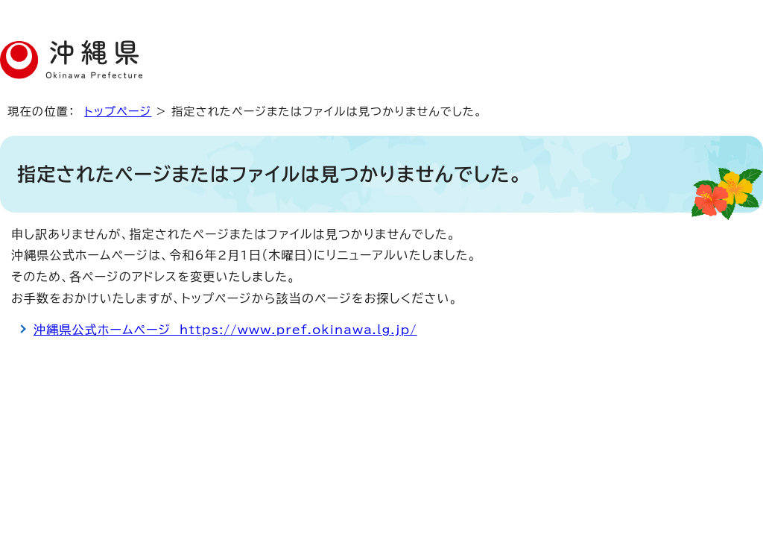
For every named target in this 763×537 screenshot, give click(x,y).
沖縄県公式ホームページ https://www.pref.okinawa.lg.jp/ (225, 330)
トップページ (117, 111)
